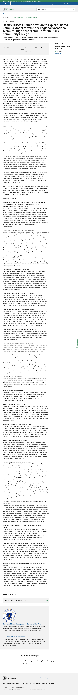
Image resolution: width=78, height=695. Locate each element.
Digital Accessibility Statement (12, 683)
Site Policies (36, 683)
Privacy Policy (27, 683)
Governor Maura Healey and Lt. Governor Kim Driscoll (18, 14)
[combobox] (55, 9)
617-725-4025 (58, 54)
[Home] (3, 14)
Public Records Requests (49, 683)
